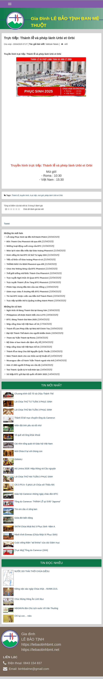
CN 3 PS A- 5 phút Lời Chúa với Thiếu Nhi (34, 484)
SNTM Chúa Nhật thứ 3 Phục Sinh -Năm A (34, 526)
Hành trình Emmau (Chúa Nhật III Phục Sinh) (35, 534)
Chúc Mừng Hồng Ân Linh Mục (29, 599)
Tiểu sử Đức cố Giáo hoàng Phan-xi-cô (25, 259)
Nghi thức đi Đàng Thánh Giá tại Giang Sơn (27, 310)
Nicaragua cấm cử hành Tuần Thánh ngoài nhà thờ (30, 360)
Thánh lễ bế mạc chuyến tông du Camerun (34, 418)
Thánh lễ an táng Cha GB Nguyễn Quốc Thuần (28, 351)
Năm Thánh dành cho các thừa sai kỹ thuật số (28, 356)
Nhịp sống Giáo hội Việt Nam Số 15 (23, 347)
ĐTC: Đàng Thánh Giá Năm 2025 (22, 319)
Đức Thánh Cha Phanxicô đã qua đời (24, 241)
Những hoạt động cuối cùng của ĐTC (24, 246)
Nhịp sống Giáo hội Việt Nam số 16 (23, 324)
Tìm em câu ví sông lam (25, 509)
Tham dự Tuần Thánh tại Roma (21, 338)
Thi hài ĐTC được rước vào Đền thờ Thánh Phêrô (29, 296)
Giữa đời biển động (23, 518)
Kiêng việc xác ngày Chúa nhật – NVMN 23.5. (36, 589)
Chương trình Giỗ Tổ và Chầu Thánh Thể (34, 393)
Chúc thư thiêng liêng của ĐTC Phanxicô (26, 269)
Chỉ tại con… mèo (22, 616)
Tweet (7, 223)
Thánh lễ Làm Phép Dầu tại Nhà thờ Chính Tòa (28, 328)
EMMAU (18, 459)
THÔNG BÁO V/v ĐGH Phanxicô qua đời (25, 264)
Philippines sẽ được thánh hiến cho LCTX (26, 315)
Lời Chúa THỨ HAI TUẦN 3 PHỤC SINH (33, 476)
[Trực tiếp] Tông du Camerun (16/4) (31, 550)
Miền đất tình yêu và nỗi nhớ (28, 425)
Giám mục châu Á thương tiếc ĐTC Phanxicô (28, 291)
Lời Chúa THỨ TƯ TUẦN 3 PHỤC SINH (33, 401)
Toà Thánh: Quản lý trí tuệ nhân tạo (23, 370)
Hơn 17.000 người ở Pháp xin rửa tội (23, 365)
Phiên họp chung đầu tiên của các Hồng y (26, 287)
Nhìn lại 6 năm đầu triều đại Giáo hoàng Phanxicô (30, 250)
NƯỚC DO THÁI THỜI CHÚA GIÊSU (31, 571)
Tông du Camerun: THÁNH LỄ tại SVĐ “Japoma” (37, 501)
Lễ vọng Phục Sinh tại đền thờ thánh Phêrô (27, 237)
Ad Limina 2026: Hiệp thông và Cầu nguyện (35, 468)
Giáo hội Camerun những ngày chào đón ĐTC (36, 494)
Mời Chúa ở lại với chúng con (28, 451)
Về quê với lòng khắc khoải (27, 435)
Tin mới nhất (51, 385)
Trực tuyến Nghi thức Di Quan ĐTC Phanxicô (28, 278)
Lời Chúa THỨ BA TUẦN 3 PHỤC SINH (33, 410)
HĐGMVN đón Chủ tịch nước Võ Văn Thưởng (36, 608)
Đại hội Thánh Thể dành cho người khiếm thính (29, 333)
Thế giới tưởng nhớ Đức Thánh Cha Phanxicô (28, 273)
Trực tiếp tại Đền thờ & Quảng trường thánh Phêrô (30, 301)
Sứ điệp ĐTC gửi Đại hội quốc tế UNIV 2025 (27, 374)
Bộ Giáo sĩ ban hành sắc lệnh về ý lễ (24, 342)
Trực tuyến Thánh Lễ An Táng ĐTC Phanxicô (27, 282)
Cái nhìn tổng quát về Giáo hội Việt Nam (33, 443)
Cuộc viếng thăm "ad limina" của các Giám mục (37, 542)
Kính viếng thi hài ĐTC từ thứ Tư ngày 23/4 (27, 255)
